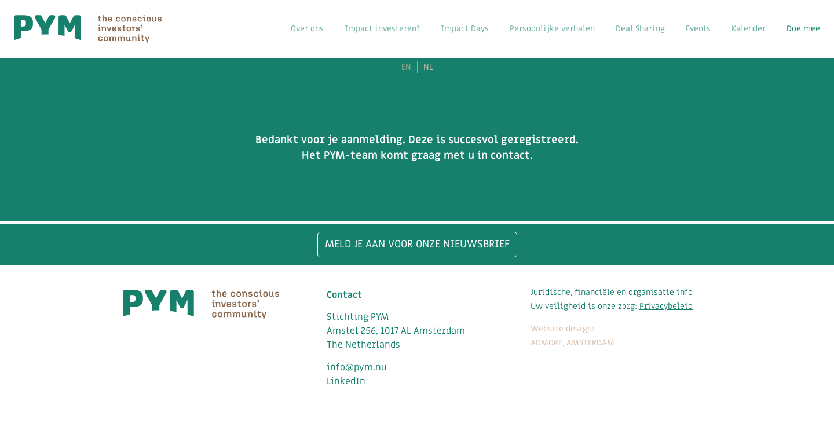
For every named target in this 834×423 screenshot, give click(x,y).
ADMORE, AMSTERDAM (572, 342)
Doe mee (803, 28)
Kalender (748, 28)
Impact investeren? (382, 28)
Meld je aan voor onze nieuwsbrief (417, 244)
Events (698, 28)
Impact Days (465, 28)
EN (406, 67)
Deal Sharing (640, 28)
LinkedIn (346, 381)
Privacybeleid (666, 306)
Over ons (307, 28)
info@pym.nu (357, 367)
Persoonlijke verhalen (552, 28)
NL (428, 67)
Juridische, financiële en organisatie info (612, 292)
